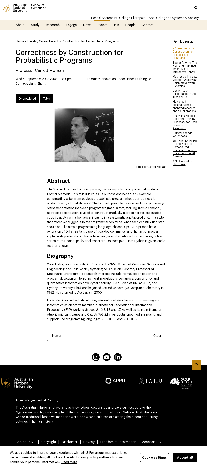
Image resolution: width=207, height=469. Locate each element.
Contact (148, 25)
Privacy (89, 442)
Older (157, 336)
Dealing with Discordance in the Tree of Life (184, 94)
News (87, 25)
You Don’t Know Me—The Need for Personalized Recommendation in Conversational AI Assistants (185, 148)
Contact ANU (26, 442)
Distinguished (27, 98)
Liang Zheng (37, 83)
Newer (57, 336)
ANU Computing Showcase (183, 163)
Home (20, 41)
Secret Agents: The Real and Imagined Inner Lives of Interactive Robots (185, 67)
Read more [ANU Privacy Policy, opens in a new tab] (69, 462)
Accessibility (151, 442)
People (130, 25)
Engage (71, 25)
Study (35, 25)
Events (103, 25)
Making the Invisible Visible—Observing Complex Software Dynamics (185, 81)
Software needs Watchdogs (182, 134)
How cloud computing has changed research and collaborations (184, 106)
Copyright (48, 442)
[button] (196, 8)
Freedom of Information (118, 442)
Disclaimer (70, 442)
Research (52, 25)
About (20, 25)
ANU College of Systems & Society (174, 18)
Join (116, 25)
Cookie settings (154, 457)
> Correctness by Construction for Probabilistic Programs (183, 53)
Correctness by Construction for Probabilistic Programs (79, 41)
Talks (46, 98)
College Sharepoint (133, 18)
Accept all (185, 457)
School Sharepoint (104, 18)
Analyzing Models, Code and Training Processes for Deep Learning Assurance (185, 122)
